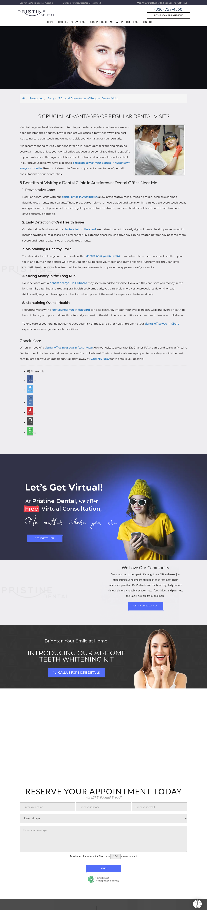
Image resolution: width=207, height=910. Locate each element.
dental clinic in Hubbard (80, 229)
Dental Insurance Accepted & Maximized (82, 2)
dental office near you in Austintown (69, 347)
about (62, 22)
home (50, 22)
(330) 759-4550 (168, 8)
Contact (148, 22)
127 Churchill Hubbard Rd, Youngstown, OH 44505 (162, 2)
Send (103, 860)
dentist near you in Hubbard (68, 283)
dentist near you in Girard (103, 256)
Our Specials (98, 22)
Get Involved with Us (145, 597)
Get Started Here (44, 530)
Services (78, 22)
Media (114, 22)
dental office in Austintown (80, 197)
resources (129, 22)
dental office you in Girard (162, 323)
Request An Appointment (168, 15)
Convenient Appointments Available (36, 2)
